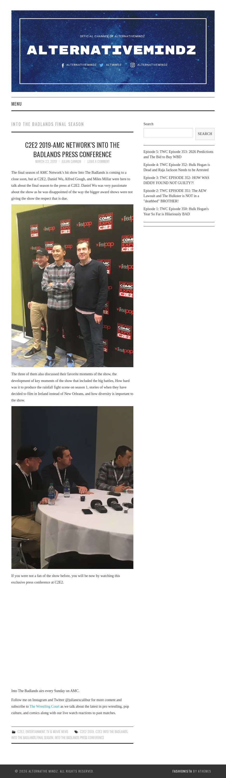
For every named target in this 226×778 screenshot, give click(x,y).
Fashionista (182, 771)
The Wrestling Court (44, 706)
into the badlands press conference (79, 737)
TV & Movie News (57, 731)
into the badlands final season (32, 737)
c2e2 (20, 731)
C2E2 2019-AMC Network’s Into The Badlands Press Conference (72, 149)
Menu (16, 103)
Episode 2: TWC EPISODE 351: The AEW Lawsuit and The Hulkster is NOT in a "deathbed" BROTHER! (175, 196)
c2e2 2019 (87, 731)
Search (148, 124)
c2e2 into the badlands (111, 731)
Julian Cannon (71, 161)
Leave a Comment (98, 161)
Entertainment (35, 731)
